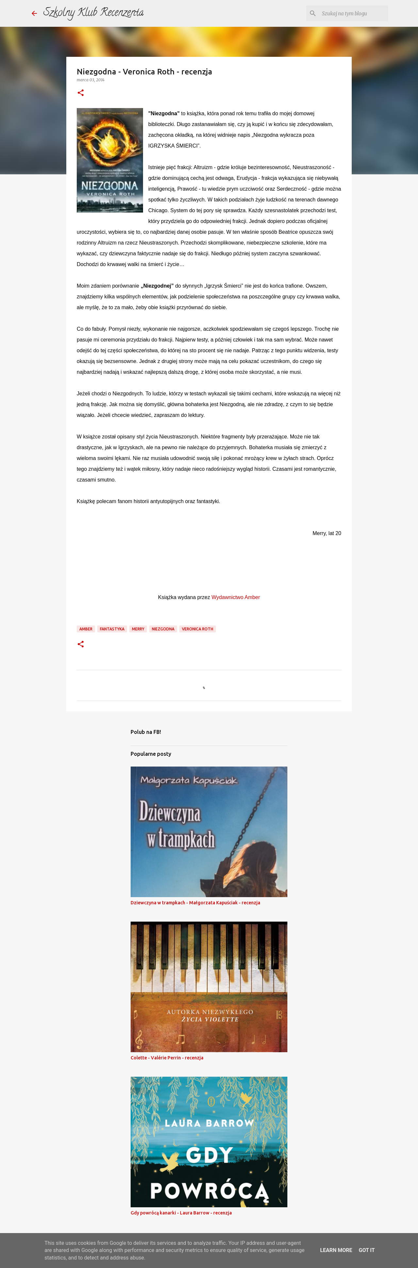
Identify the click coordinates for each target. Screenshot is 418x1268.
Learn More (336, 1250)
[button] (81, 93)
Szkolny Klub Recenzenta (93, 13)
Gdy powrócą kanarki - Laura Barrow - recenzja (181, 1212)
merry (138, 629)
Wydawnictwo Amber (236, 597)
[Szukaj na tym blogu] (353, 13)
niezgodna (163, 629)
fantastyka (112, 629)
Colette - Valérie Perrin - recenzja (167, 1057)
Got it (367, 1250)
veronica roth (197, 629)
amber (85, 629)
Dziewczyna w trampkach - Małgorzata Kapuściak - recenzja (195, 902)
